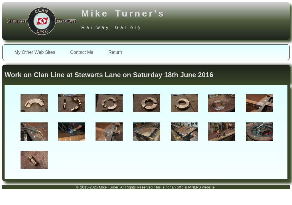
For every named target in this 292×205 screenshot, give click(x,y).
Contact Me (82, 52)
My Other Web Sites (35, 52)
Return (115, 52)
